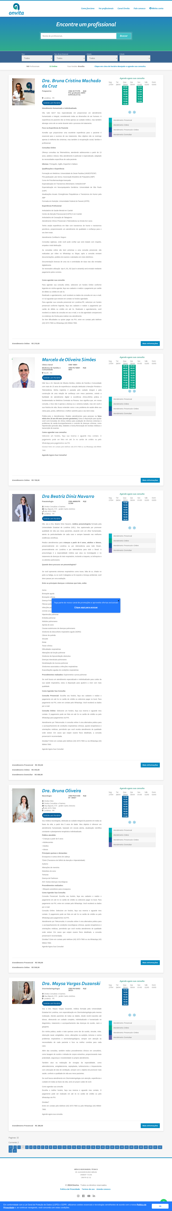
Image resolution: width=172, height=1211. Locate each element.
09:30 (125, 89)
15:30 (125, 514)
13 (69, 1147)
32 (160, 1147)
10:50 (125, 380)
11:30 (125, 99)
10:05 (125, 373)
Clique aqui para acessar (86, 607)
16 (83, 1147)
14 (74, 1147)
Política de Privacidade (70, 1189)
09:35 (125, 368)
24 (122, 1147)
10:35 (125, 378)
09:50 (125, 371)
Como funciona (87, 9)
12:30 (139, 94)
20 (103, 1147)
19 (98, 1147)
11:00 (125, 96)
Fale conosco (139, 9)
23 (117, 1147)
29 (146, 1147)
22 (112, 1147)
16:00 (125, 517)
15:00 (125, 512)
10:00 (125, 92)
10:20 (125, 375)
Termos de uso (88, 1189)
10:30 (125, 94)
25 (126, 1147)
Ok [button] (160, 1206)
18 (93, 1147)
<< (11, 1147)
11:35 (125, 387)
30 (150, 1147)
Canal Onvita (124, 9)
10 (55, 1147)
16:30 (125, 519)
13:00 (125, 104)
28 (141, 1147)
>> (15, 1151)
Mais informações (150, 343)
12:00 (125, 101)
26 (131, 1147)
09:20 (125, 366)
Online (53, 66)
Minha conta (156, 9)
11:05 (125, 383)
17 (88, 1147)
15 (79, 1147)
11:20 (125, 385)
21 (107, 1147)
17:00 (125, 816)
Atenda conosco (103, 1189)
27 (136, 1147)
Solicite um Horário (52, 102)
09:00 (125, 87)
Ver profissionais (106, 9)
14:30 (125, 510)
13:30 (139, 99)
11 (60, 1147)
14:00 (139, 101)
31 (155, 1147)
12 (64, 1147)
